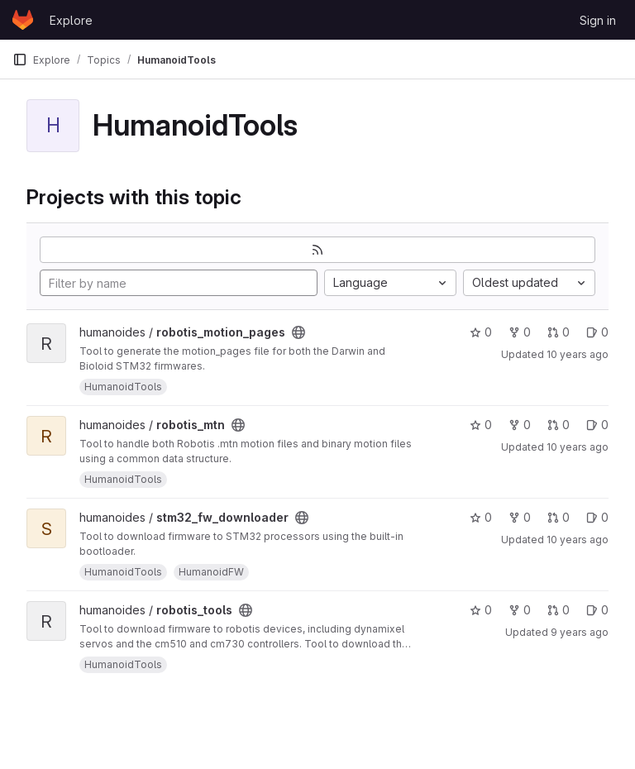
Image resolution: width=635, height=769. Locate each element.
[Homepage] (22, 20)
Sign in (598, 20)
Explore (71, 20)
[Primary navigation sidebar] (20, 59)
